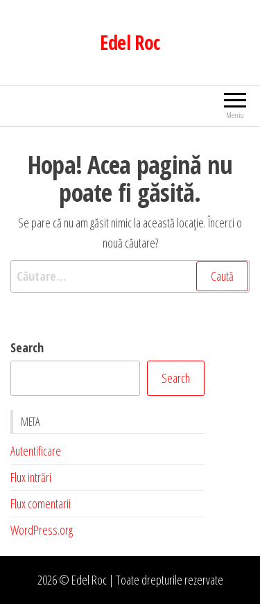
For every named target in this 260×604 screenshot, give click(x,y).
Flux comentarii (40, 503)
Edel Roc (130, 42)
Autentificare (35, 450)
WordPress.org (41, 529)
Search (27, 347)
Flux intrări (30, 477)
